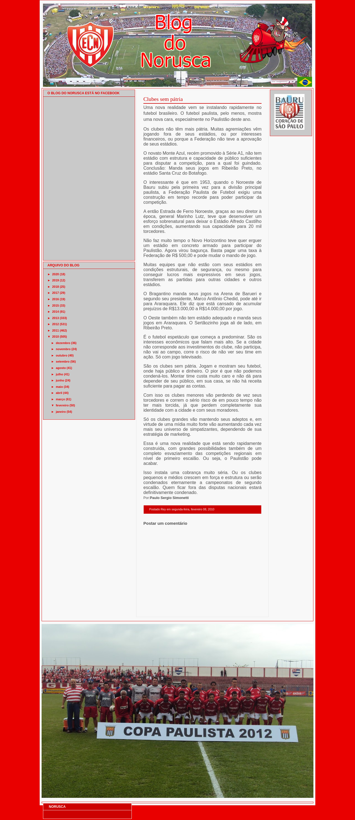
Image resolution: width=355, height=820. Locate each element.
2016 (55, 299)
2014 (55, 311)
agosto (61, 368)
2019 (55, 280)
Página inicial (203, 609)
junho (60, 380)
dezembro (63, 343)
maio (59, 386)
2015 (55, 305)
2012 (55, 324)
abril (59, 392)
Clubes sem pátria (163, 99)
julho (59, 374)
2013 (55, 318)
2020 (55, 274)
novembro (63, 349)
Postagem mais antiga (247, 609)
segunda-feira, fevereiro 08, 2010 (192, 509)
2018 (55, 286)
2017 (55, 292)
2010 (55, 336)
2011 (55, 330)
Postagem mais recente (158, 609)
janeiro (61, 411)
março (60, 399)
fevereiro (62, 405)
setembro (63, 361)
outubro (61, 355)
